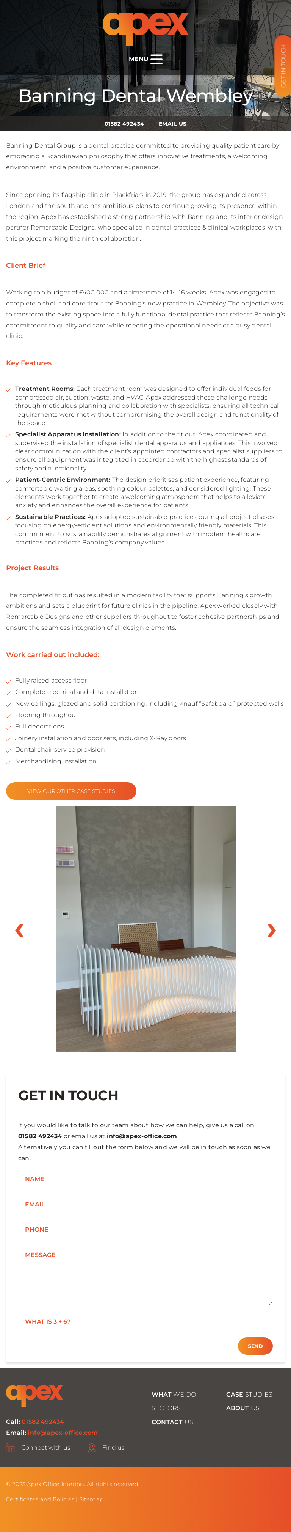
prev (19, 930)
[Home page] (146, 29)
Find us (113, 1447)
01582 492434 (124, 123)
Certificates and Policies (40, 1499)
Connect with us (45, 1447)
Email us (173, 123)
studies (249, 1394)
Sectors (166, 1408)
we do (174, 1394)
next (272, 930)
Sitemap (91, 1499)
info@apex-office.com (142, 1136)
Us (243, 1408)
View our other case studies (71, 791)
